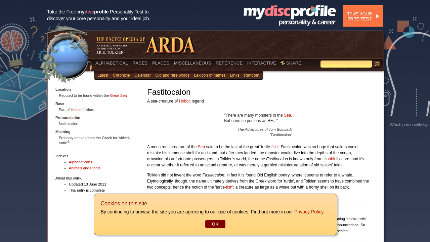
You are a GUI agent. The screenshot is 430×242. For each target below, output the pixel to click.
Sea (287, 115)
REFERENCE (229, 63)
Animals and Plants (84, 168)
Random (251, 75)
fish (274, 147)
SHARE (291, 63)
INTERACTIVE (261, 63)
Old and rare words (172, 75)
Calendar (142, 75)
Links (235, 75)
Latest (103, 75)
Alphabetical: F (81, 162)
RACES (139, 63)
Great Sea (118, 95)
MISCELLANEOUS (192, 63)
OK (215, 224)
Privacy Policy (308, 211)
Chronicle (121, 75)
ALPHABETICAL (111, 63)
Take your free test (359, 16)
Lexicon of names (210, 75)
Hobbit (76, 110)
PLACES (160, 63)
